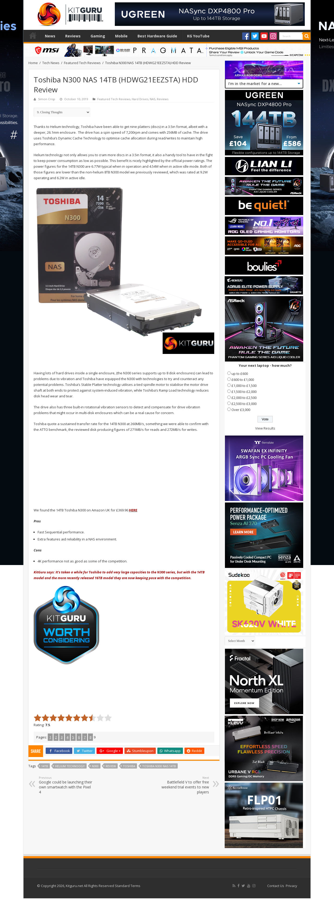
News (50, 35)
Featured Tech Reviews (82, 62)
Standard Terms (127, 885)
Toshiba (129, 766)
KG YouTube (198, 35)
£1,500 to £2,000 (244, 391)
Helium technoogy (70, 766)
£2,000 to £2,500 (244, 397)
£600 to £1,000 (242, 379)
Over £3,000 (240, 409)
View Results (265, 428)
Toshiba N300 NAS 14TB (159, 766)
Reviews (73, 35)
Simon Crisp (46, 99)
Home (33, 35)
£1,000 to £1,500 (244, 385)
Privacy (291, 885)
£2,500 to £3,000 (244, 403)
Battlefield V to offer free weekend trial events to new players (182, 785)
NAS (152, 99)
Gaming (98, 35)
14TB (44, 766)
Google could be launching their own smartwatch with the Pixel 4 (65, 785)
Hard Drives (140, 99)
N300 (95, 766)
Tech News (50, 62)
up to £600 (239, 373)
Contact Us (275, 885)
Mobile (121, 35)
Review (111, 766)
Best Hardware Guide (157, 35)
